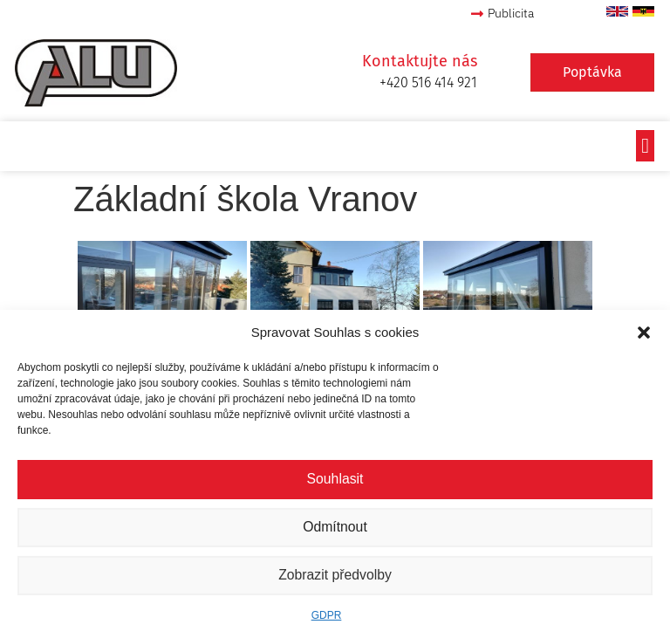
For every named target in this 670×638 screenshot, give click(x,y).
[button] (644, 332)
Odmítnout (335, 527)
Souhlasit (335, 479)
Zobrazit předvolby (334, 575)
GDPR (326, 615)
